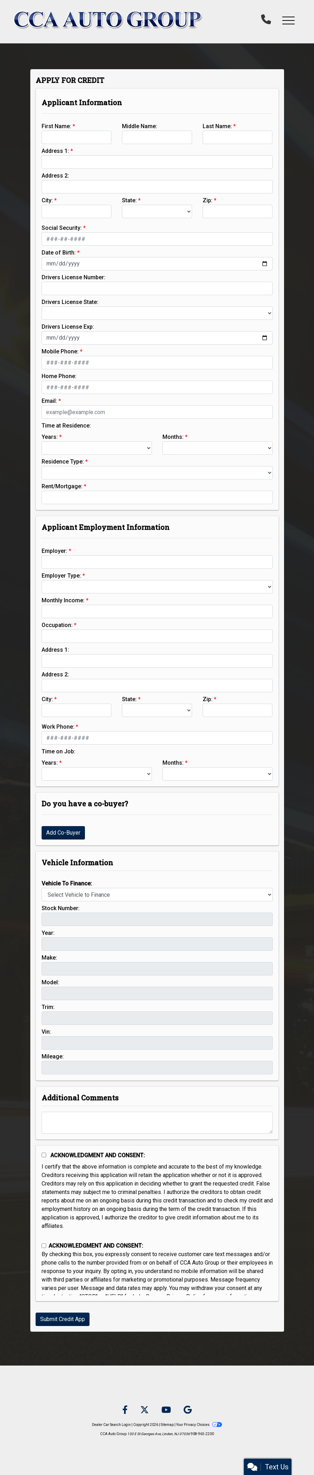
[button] (288, 20)
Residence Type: (63, 461)
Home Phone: (59, 376)
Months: (173, 437)
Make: (49, 957)
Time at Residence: (66, 425)
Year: (48, 933)
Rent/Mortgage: (62, 486)
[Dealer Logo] (108, 20)
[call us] (266, 20)
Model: (50, 982)
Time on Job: (58, 751)
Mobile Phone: (60, 351)
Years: (50, 437)
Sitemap (167, 1425)
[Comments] (157, 1123)
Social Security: (62, 228)
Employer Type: (61, 575)
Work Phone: (58, 726)
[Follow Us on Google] (188, 1410)
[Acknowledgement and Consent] (44, 1155)
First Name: (56, 126)
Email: (49, 401)
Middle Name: (139, 126)
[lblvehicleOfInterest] (157, 894)
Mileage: (53, 1056)
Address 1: (55, 151)
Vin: (46, 1031)
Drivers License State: (70, 302)
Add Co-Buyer (63, 832)
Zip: (208, 200)
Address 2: (55, 175)
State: (129, 200)
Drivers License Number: (73, 277)
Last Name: (217, 126)
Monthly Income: (63, 600)
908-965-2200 (202, 1434)
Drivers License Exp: (68, 326)
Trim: (48, 1007)
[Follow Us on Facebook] (125, 1410)
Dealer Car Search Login (111, 1425)
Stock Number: (61, 908)
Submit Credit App (62, 1319)
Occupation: (57, 625)
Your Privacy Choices (199, 1425)
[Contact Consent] (44, 1245)
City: (47, 200)
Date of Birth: (59, 252)
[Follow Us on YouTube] (166, 1410)
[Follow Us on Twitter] (144, 1410)
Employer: (54, 551)
